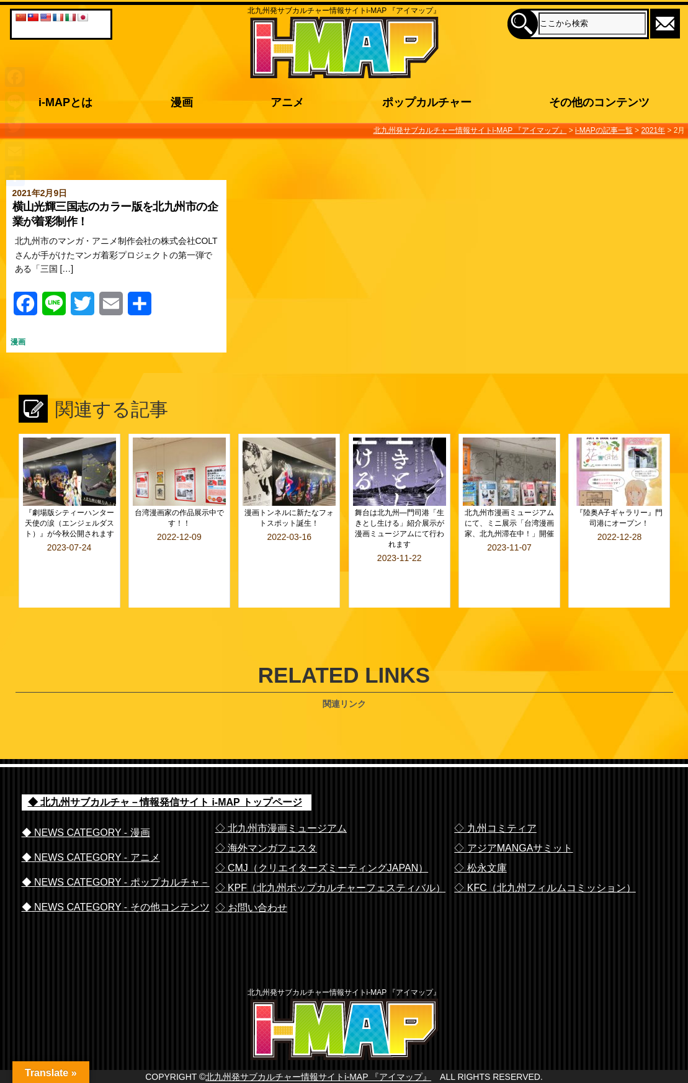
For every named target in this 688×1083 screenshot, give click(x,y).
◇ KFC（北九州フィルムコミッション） (544, 855)
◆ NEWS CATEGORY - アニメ (91, 824)
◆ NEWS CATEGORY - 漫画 (86, 799)
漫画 (18, 342)
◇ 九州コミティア (495, 795)
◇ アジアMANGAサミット (513, 815)
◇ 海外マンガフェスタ (266, 815)
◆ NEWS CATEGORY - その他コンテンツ (116, 874)
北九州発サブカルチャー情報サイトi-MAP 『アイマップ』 (318, 1069)
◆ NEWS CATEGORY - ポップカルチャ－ (116, 849)
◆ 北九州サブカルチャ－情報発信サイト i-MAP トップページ (165, 769)
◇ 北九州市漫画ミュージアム (281, 795)
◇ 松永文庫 (480, 835)
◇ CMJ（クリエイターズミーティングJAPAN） (322, 835)
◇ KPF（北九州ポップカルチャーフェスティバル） (330, 855)
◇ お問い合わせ (251, 875)
